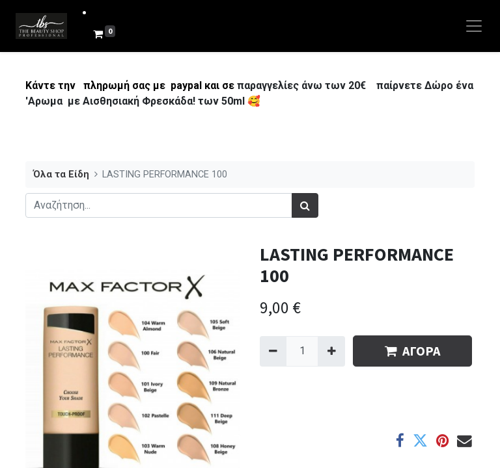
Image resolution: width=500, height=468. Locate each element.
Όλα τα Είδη (61, 174)
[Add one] (331, 351)
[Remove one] (273, 351)
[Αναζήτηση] (305, 205)
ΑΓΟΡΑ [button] (412, 351)
